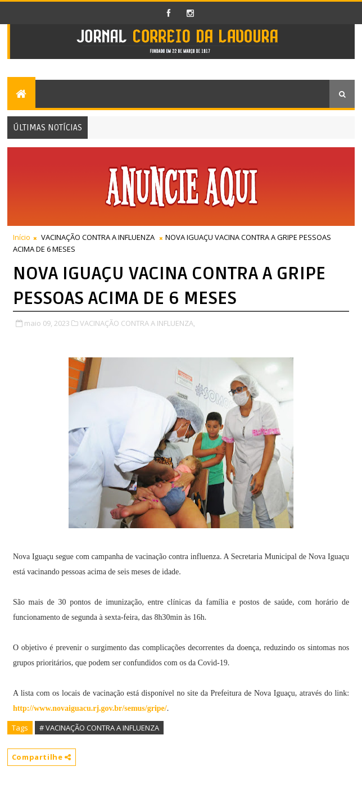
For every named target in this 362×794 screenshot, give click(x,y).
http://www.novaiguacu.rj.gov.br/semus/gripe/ (90, 708)
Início (21, 237)
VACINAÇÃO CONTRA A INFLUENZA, (137, 323)
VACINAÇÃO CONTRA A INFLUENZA (98, 237)
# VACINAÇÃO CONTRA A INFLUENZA (99, 728)
